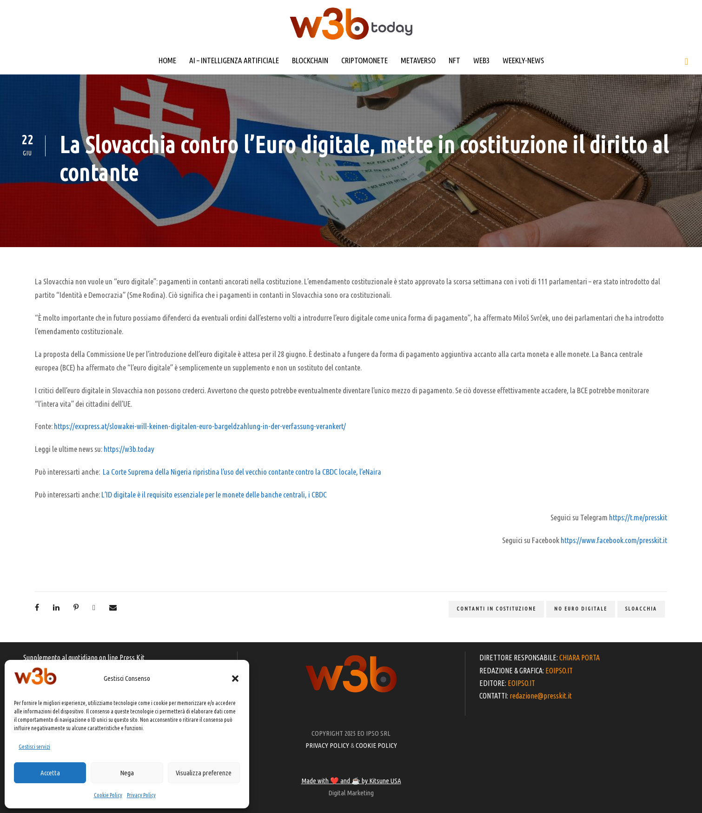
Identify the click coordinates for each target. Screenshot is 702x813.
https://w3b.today (129, 448)
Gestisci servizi (34, 747)
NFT (454, 60)
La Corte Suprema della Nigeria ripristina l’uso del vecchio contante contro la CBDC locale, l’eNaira (242, 471)
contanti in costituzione (496, 608)
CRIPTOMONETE (364, 60)
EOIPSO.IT (559, 670)
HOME (167, 60)
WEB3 (481, 60)
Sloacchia (641, 608)
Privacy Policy (141, 795)
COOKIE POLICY (376, 745)
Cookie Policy (108, 795)
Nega (127, 773)
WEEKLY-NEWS (523, 60)
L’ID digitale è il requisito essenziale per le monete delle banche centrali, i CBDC (214, 494)
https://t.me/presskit (638, 517)
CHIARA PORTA (579, 657)
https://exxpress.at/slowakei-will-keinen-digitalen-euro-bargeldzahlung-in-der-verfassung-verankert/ (200, 426)
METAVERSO (418, 60)
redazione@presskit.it (541, 696)
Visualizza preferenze (204, 773)
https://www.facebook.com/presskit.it (614, 540)
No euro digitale (580, 608)
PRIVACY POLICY (327, 745)
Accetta (50, 773)
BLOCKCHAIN (310, 60)
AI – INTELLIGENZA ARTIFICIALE (234, 60)
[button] (235, 678)
